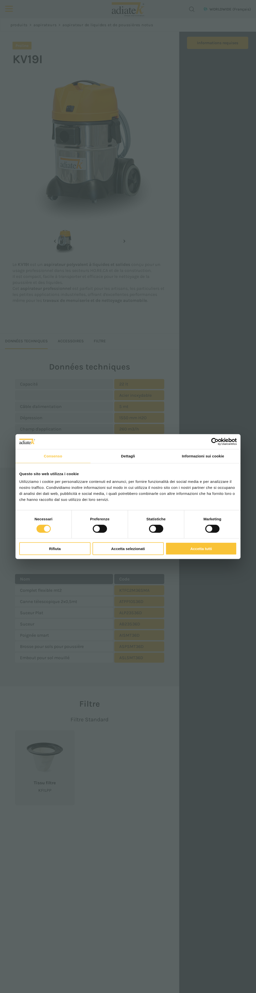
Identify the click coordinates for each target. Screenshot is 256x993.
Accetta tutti (201, 549)
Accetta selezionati (128, 549)
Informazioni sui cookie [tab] (203, 456)
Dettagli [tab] (128, 456)
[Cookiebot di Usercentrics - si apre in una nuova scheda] (215, 441)
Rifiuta (55, 549)
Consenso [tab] (53, 456)
